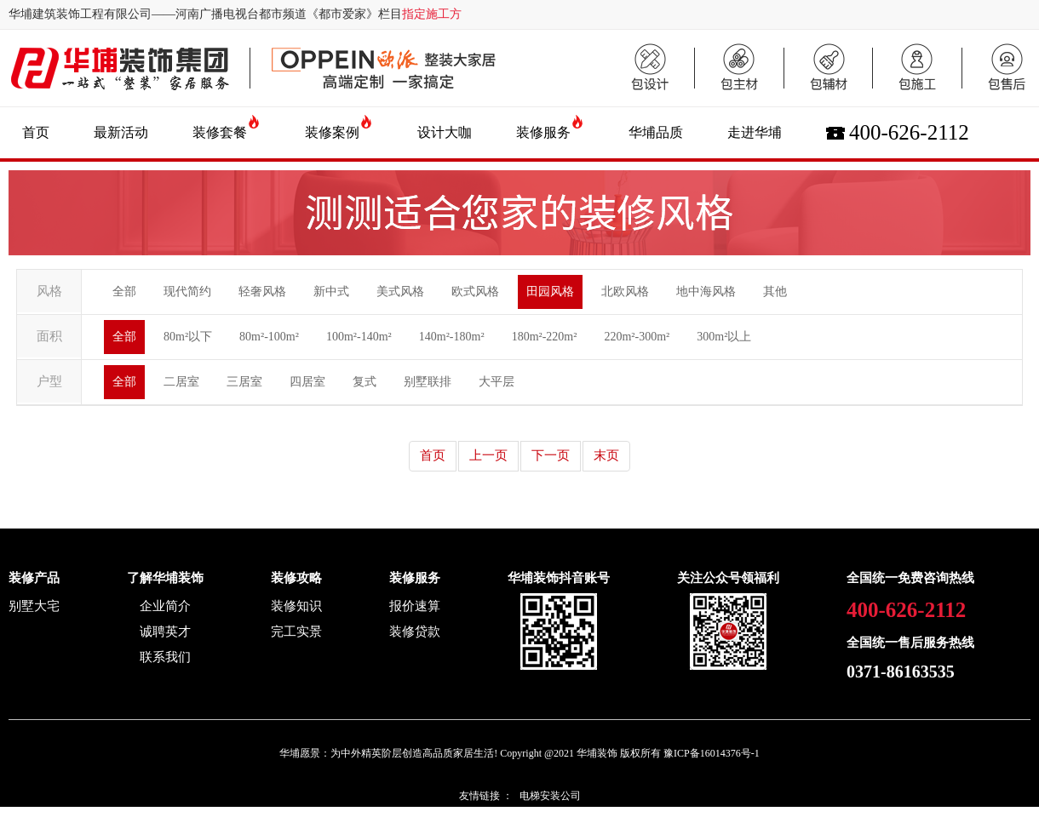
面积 (49, 336)
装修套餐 (219, 132)
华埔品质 (656, 132)
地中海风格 (706, 291)
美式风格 (400, 291)
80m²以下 (188, 336)
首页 (35, 132)
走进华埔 (754, 132)
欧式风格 (475, 291)
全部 (124, 291)
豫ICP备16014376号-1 (711, 753)
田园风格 (550, 291)
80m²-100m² (269, 336)
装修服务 (543, 132)
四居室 (307, 381)
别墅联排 (427, 381)
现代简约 (187, 291)
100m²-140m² (359, 336)
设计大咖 (444, 132)
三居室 (244, 381)
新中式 (331, 291)
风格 (49, 291)
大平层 (496, 381)
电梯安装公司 (550, 796)
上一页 (488, 455)
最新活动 (121, 132)
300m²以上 (724, 336)
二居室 (181, 381)
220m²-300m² (636, 336)
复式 (364, 381)
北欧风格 (625, 291)
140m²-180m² (452, 336)
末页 (606, 455)
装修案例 (332, 132)
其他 (775, 291)
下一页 (550, 455)
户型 (49, 381)
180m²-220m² (544, 336)
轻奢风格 (262, 291)
